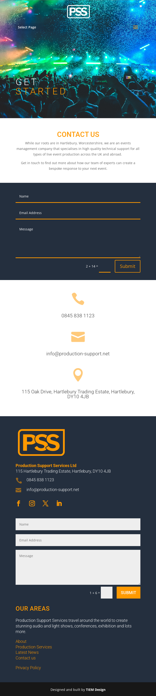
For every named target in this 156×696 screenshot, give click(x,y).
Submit (127, 266)
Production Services (34, 646)
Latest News (27, 652)
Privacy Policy (29, 667)
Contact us (26, 657)
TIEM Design (95, 689)
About (21, 641)
